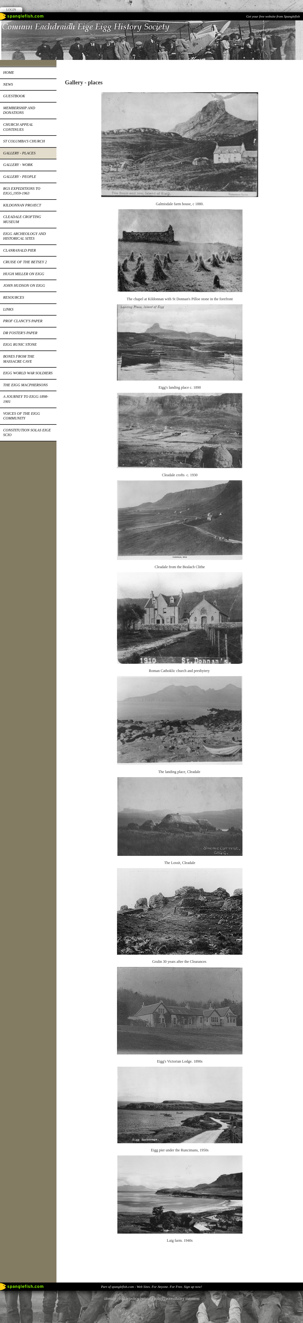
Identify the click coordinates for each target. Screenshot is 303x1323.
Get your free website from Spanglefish (273, 16)
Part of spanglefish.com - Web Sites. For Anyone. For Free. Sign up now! (151, 1286)
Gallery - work (18, 165)
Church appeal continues (18, 127)
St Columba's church (24, 141)
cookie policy (128, 1298)
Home (8, 72)
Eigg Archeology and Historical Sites (24, 236)
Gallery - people (19, 176)
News (8, 84)
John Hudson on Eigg (24, 285)
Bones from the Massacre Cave (18, 359)
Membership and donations (19, 110)
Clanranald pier (19, 250)
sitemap (109, 1298)
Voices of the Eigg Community (21, 416)
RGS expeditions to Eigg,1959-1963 (21, 191)
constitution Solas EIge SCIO (27, 432)
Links (8, 309)
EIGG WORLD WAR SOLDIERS (27, 373)
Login (11, 9)
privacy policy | (153, 1298)
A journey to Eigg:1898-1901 (25, 399)
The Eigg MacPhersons (25, 385)
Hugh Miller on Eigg (23, 274)
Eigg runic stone (20, 344)
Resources (13, 297)
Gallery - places (19, 153)
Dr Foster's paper (20, 333)
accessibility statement (182, 1298)
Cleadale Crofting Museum (22, 219)
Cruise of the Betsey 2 (25, 262)
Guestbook (14, 96)
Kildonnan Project (22, 205)
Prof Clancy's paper (22, 321)
